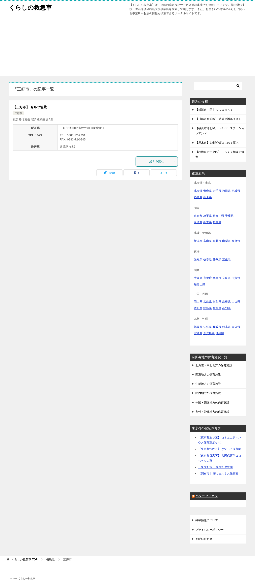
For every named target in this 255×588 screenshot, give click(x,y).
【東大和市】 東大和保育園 (215, 467)
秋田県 (226, 190)
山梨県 (226, 240)
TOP (24, 559)
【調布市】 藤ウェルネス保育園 (218, 473)
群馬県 (217, 222)
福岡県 (198, 326)
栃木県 (207, 222)
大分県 (236, 326)
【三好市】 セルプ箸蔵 (30, 107)
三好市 (18, 113)
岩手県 (217, 190)
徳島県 (207, 308)
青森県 (207, 190)
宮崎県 (198, 333)
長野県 (236, 240)
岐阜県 (207, 259)
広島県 (207, 301)
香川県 (198, 308)
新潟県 (198, 240)
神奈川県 (218, 215)
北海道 (198, 190)
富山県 (207, 240)
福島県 (198, 197)
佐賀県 (207, 326)
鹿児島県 (209, 333)
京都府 (207, 278)
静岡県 (217, 259)
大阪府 (198, 278)
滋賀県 (236, 278)
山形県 (207, 197)
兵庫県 (217, 278)
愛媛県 (217, 308)
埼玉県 (207, 215)
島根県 (226, 301)
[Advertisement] (127, 48)
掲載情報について (206, 520)
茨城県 (198, 222)
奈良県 (226, 278)
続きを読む (162, 161)
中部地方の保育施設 (208, 383)
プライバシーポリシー (209, 529)
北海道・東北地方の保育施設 (213, 365)
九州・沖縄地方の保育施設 (212, 411)
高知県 (226, 308)
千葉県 (229, 215)
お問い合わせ (203, 539)
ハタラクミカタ (206, 496)
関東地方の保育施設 (208, 374)
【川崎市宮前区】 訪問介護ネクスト (218, 119)
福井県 (217, 240)
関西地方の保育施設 (208, 393)
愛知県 (198, 259)
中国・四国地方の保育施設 (212, 402)
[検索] (218, 86)
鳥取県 (217, 301)
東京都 (198, 215)
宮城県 (236, 190)
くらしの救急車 (30, 6)
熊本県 (226, 326)
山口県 (236, 301)
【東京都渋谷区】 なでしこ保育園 (219, 449)
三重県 (226, 259)
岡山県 (198, 301)
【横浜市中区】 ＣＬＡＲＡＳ (214, 109)
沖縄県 (220, 333)
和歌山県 (199, 284)
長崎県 (217, 326)
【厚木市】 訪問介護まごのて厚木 (217, 142)
